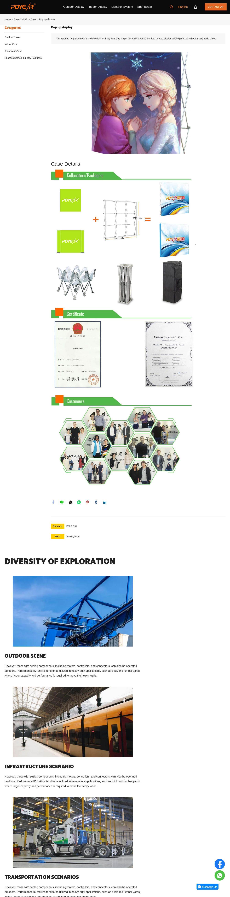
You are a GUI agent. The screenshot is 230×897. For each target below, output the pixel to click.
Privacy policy (10, 852)
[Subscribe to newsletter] (154, 849)
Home (8, 19)
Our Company (14, 826)
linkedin (105, 502)
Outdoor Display (73, 6)
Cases (17, 19)
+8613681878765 (73, 867)
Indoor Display (97, 6)
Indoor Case (29, 19)
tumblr (96, 502)
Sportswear (144, 6)
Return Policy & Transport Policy (20, 846)
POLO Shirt (71, 526)
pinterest (87, 502)
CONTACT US (215, 6)
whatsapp (79, 502)
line (62, 502)
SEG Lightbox (72, 537)
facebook (53, 502)
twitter (70, 502)
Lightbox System (122, 6)
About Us (8, 833)
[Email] (132, 849)
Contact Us (9, 840)
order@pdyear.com (74, 858)
